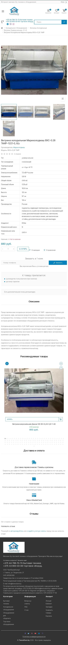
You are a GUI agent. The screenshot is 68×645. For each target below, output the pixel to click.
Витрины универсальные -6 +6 (15, 30)
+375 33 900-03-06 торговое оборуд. (19, 21)
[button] (64, 11)
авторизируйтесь (17, 531)
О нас (26, 610)
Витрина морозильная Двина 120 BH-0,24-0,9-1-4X (34, 424)
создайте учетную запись (36, 531)
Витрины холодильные (38, 28)
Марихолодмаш (19, 147)
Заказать (57, 263)
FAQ (25, 607)
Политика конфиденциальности (34, 636)
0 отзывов (17, 154)
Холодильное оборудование (16, 28)
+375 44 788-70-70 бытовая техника (19, 20)
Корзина (49, 616)
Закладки (49, 607)
